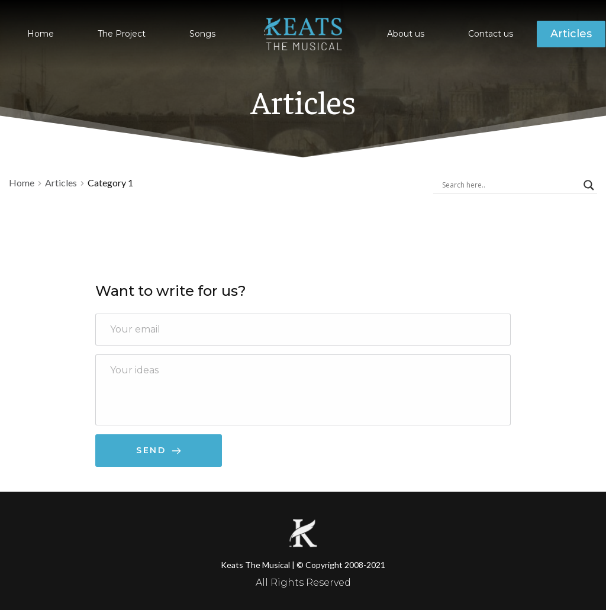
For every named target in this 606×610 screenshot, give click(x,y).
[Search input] (510, 185)
